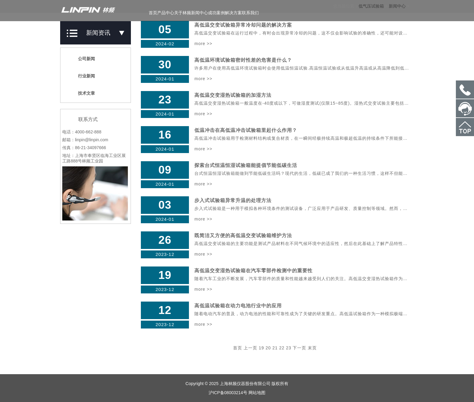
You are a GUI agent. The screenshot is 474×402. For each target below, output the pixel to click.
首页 (153, 12)
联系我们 (250, 12)
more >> (203, 43)
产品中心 (165, 12)
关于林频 (182, 12)
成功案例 (216, 12)
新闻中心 (199, 12)
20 (268, 347)
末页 (312, 347)
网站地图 (256, 392)
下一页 (299, 347)
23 (288, 347)
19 (261, 347)
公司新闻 (83, 58)
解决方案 (233, 12)
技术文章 (83, 93)
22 (281, 347)
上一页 (250, 347)
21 (275, 347)
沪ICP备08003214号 (228, 392)
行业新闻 (83, 76)
